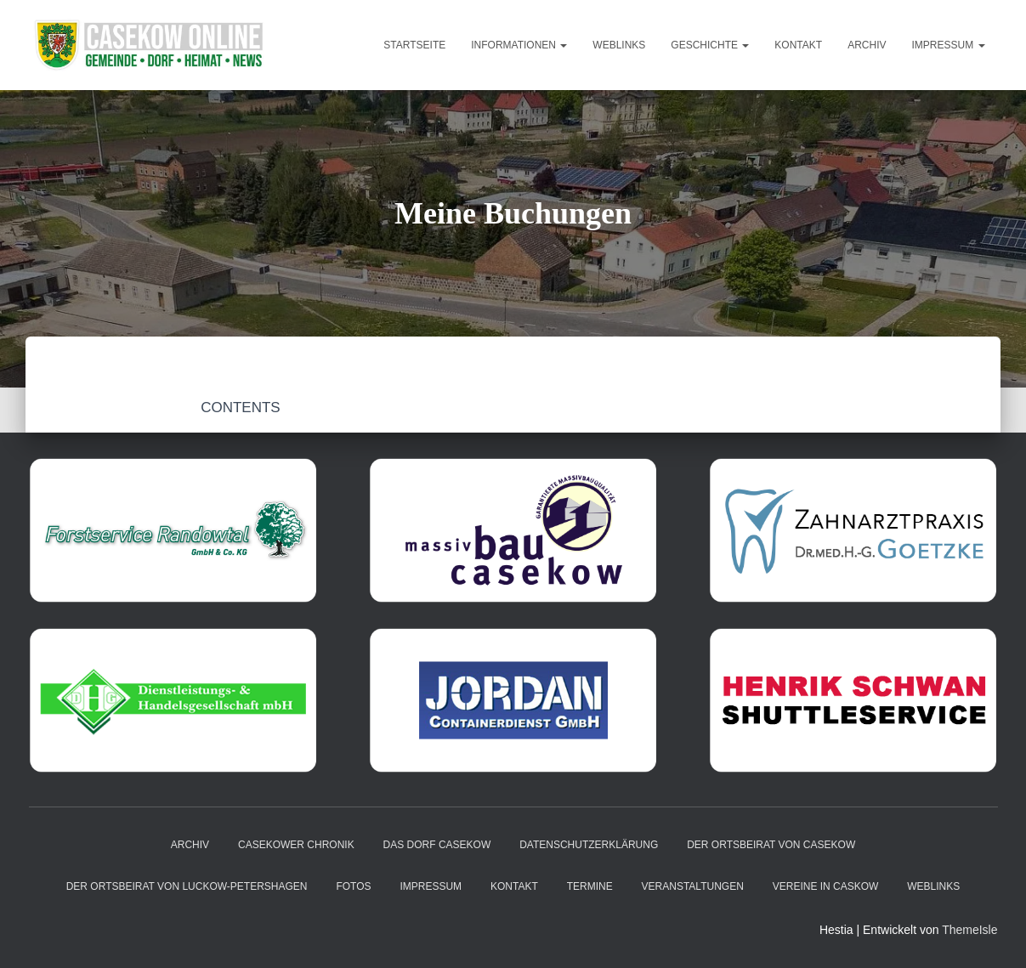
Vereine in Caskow (826, 886)
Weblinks (618, 45)
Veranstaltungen (693, 886)
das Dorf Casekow (437, 845)
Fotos (353, 886)
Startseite (414, 45)
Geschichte (710, 45)
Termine (590, 886)
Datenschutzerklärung (588, 845)
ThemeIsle (969, 930)
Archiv (866, 45)
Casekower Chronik (296, 845)
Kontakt (798, 45)
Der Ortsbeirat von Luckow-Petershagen (187, 886)
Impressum (947, 45)
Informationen (519, 45)
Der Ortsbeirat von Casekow (771, 845)
